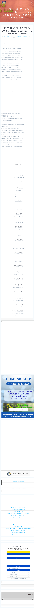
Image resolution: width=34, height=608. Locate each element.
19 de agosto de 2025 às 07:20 (18, 279)
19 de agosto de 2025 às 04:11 (18, 253)
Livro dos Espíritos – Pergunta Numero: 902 (17, 504)
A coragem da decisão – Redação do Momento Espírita (17, 487)
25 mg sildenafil (18, 284)
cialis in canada (18, 252)
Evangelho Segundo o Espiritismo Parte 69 (17, 498)
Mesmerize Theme (23, 604)
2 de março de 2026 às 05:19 (19, 311)
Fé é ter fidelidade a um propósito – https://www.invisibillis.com (17, 508)
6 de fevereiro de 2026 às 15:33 (18, 298)
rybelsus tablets (18, 194)
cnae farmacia (19, 297)
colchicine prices (18, 174)
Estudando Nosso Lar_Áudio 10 (17, 514)
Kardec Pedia (17, 473)
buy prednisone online (18, 187)
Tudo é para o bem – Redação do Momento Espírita (17, 523)
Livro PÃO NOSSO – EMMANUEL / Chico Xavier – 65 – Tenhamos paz (17, 502)
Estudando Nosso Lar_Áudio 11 (17, 493)
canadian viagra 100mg (18, 265)
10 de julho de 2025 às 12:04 (19, 240)
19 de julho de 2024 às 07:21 (19, 182)
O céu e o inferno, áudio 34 (17, 500)
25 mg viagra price (19, 239)
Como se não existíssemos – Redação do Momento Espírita (17, 491)
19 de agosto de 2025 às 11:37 (18, 285)
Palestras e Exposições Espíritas (17, 470)
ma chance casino (18, 168)
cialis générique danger (19, 304)
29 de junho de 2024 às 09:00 (18, 169)
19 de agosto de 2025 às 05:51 (18, 272)
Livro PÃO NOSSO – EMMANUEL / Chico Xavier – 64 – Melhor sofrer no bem (17, 517)
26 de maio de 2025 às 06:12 (19, 195)
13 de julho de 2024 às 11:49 (19, 175)
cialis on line (18, 258)
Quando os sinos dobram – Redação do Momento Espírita (17, 510)
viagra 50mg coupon (18, 271)
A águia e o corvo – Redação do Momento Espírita (17, 512)
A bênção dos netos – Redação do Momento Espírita (17, 489)
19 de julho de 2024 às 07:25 (19, 188)
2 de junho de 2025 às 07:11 (19, 214)
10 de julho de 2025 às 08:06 (19, 227)
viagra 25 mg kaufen (18, 278)
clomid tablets (19, 213)
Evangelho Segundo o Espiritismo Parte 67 (17, 521)
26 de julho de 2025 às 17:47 (19, 246)
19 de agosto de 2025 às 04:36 (18, 266)
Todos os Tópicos (25, 36)
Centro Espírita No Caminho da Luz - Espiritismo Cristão (12, 36)
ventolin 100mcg (18, 181)
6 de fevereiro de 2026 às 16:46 (18, 305)
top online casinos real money (18, 310)
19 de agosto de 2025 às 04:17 (18, 259)
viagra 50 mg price (19, 226)
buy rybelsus (18, 200)
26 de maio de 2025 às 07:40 (19, 201)
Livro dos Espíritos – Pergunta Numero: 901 (17, 519)
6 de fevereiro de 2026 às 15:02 (18, 292)
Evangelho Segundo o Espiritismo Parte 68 (17, 506)
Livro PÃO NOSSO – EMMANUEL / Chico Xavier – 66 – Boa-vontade (17, 495)
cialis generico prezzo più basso (19, 291)
